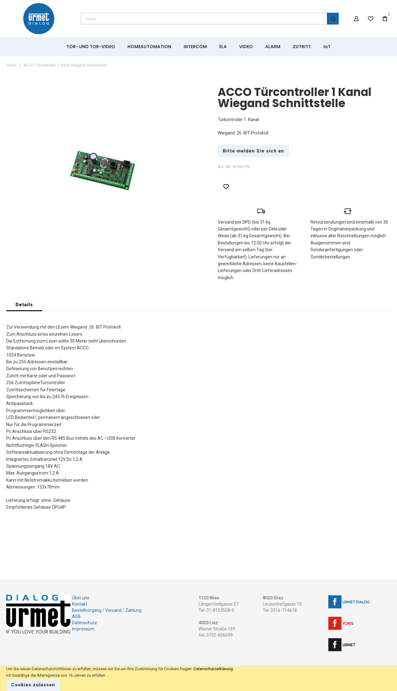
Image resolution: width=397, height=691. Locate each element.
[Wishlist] (371, 19)
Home (11, 65)
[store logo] (38, 18)
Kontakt (79, 604)
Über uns (80, 597)
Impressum (83, 628)
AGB (76, 616)
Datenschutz (84, 622)
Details (24, 304)
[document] (198, 678)
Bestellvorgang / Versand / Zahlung (106, 610)
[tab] (24, 304)
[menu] (198, 46)
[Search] (333, 19)
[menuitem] (90, 46)
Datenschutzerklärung (213, 668)
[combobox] (210, 19)
